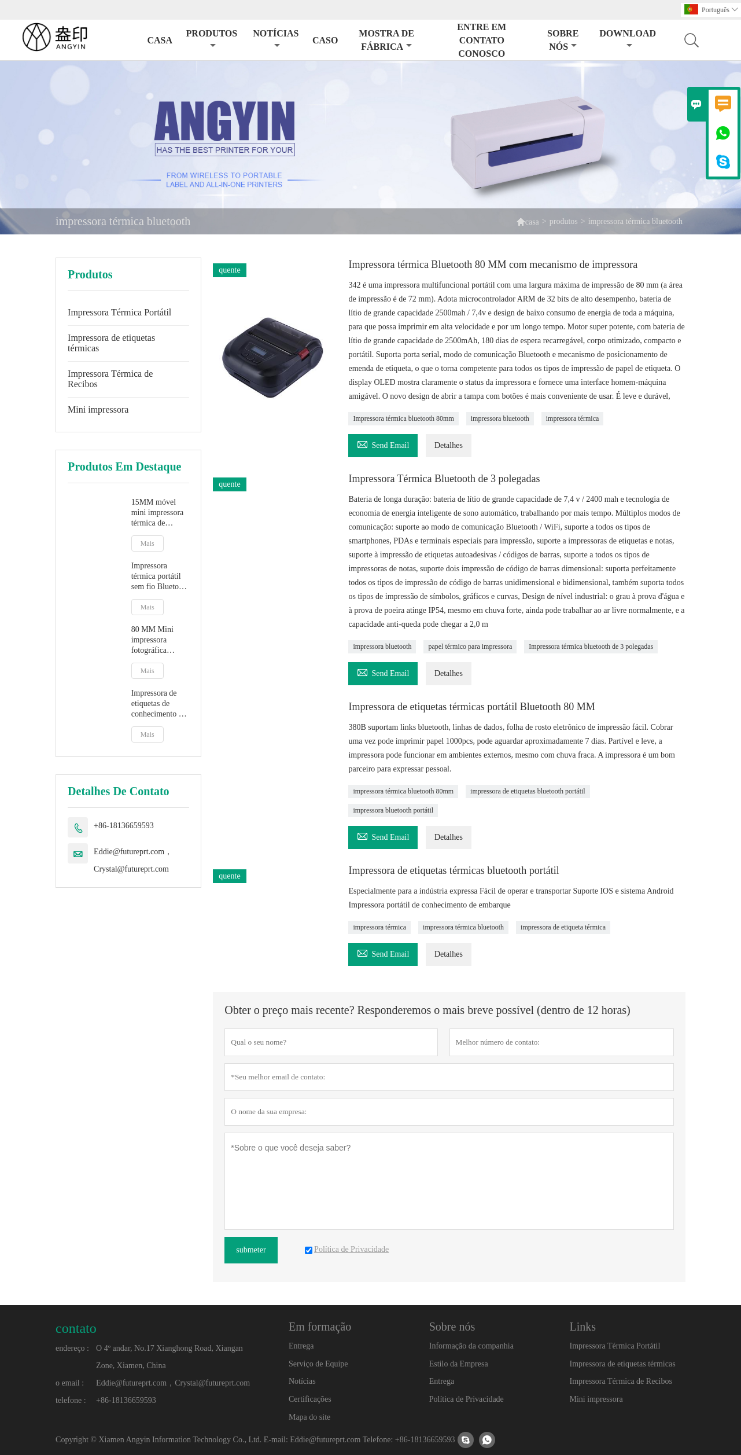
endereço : (72, 1348)
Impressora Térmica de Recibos (110, 379)
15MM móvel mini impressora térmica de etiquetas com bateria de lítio (157, 513)
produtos (564, 221)
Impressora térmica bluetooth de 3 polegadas (591, 646)
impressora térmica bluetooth (463, 927)
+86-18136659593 (124, 825)
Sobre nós (562, 40)
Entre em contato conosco (481, 40)
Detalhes (448, 445)
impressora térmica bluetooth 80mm (403, 791)
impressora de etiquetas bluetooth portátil (527, 791)
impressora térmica (572, 418)
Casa (159, 40)
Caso (325, 40)
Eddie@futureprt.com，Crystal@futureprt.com (133, 860)
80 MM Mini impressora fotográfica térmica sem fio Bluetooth (156, 640)
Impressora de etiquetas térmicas (111, 343)
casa (532, 222)
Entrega (301, 1346)
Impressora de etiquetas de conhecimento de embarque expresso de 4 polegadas (158, 704)
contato (76, 1328)
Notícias (275, 39)
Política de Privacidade (466, 1399)
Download (627, 39)
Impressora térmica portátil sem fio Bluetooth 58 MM (160, 576)
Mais (147, 543)
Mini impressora (98, 409)
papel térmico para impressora (470, 646)
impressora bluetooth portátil (393, 810)
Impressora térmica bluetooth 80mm (403, 418)
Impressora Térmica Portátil (119, 312)
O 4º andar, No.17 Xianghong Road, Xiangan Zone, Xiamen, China (169, 1357)
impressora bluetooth (500, 418)
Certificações (310, 1399)
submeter (251, 1249)
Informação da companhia (471, 1346)
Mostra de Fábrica (386, 40)
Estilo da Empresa (458, 1364)
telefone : (71, 1400)
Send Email (383, 444)
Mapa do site (309, 1417)
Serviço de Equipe (318, 1364)
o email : (70, 1383)
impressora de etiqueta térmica (563, 927)
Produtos (212, 39)
